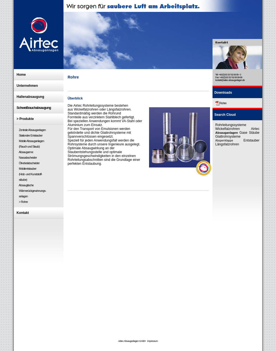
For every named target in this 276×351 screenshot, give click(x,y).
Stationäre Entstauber (30, 135)
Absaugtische (26, 185)
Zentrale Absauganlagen (31, 130)
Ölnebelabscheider (28, 163)
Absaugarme (25, 152)
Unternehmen (27, 86)
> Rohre (23, 201)
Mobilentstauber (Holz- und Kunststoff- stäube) (29, 174)
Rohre (222, 103)
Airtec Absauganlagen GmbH (131, 341)
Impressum (152, 341)
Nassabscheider (27, 157)
